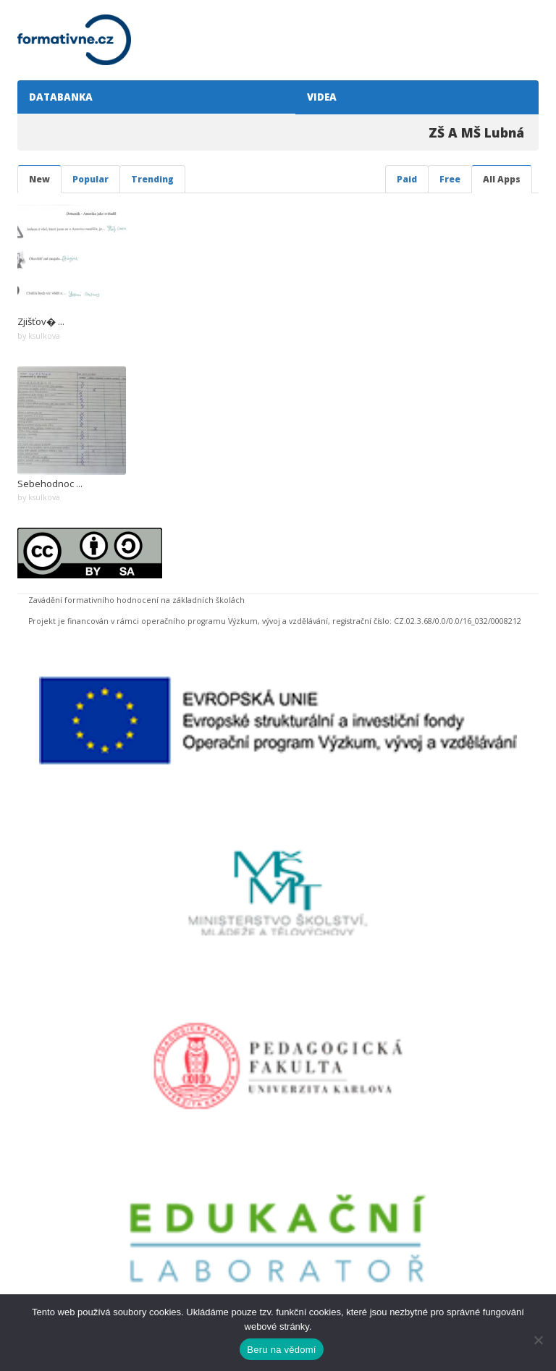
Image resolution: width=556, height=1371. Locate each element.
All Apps (502, 179)
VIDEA (320, 97)
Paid (407, 179)
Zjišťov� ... (40, 321)
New (39, 179)
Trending (152, 179)
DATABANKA (59, 97)
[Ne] (538, 1340)
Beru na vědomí (281, 1349)
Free (449, 179)
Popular (90, 179)
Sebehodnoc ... (50, 483)
